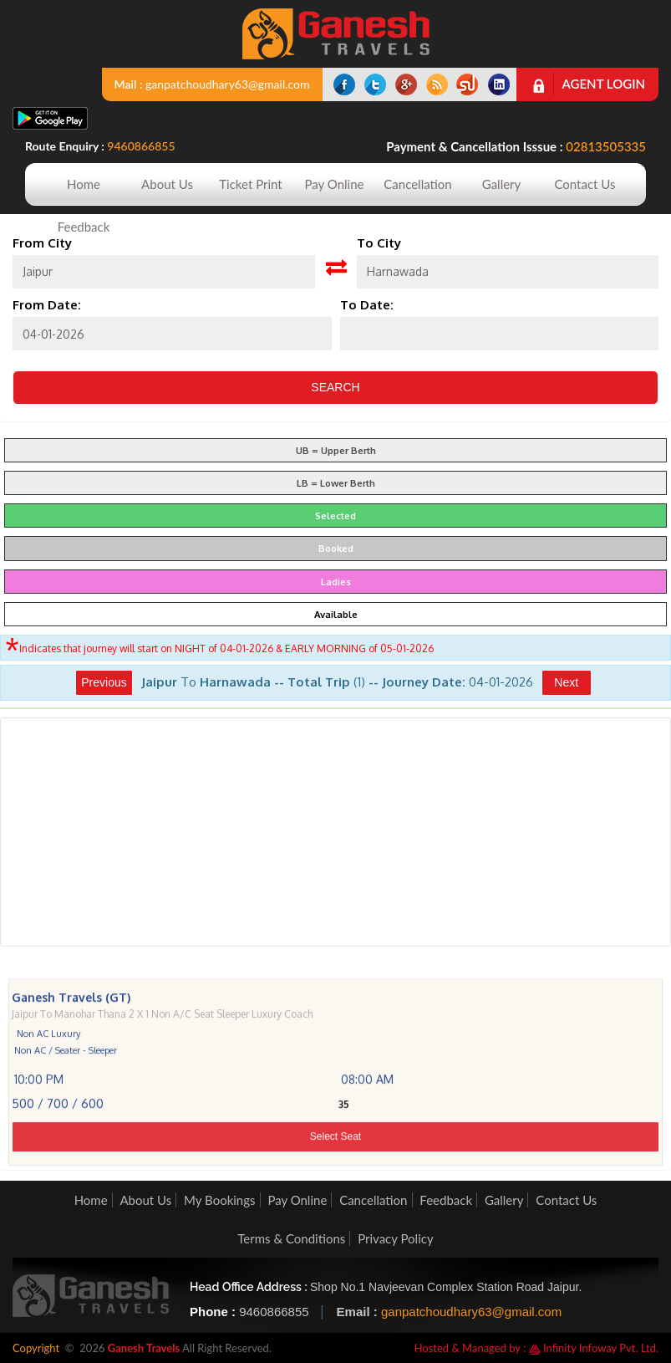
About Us (167, 183)
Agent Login (603, 83)
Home (83, 183)
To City (379, 243)
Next (566, 682)
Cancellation (417, 183)
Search (335, 387)
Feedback (84, 226)
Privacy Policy (395, 1238)
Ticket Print (250, 183)
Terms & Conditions (291, 1238)
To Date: (367, 305)
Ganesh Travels (144, 1348)
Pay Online (334, 183)
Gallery (501, 183)
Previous (103, 682)
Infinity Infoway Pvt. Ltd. (593, 1348)
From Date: (47, 305)
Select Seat (335, 1172)
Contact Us (584, 183)
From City (42, 243)
